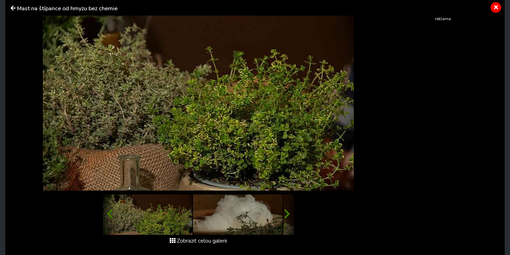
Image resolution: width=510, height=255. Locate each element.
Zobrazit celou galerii (198, 241)
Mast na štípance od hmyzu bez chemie (67, 8)
